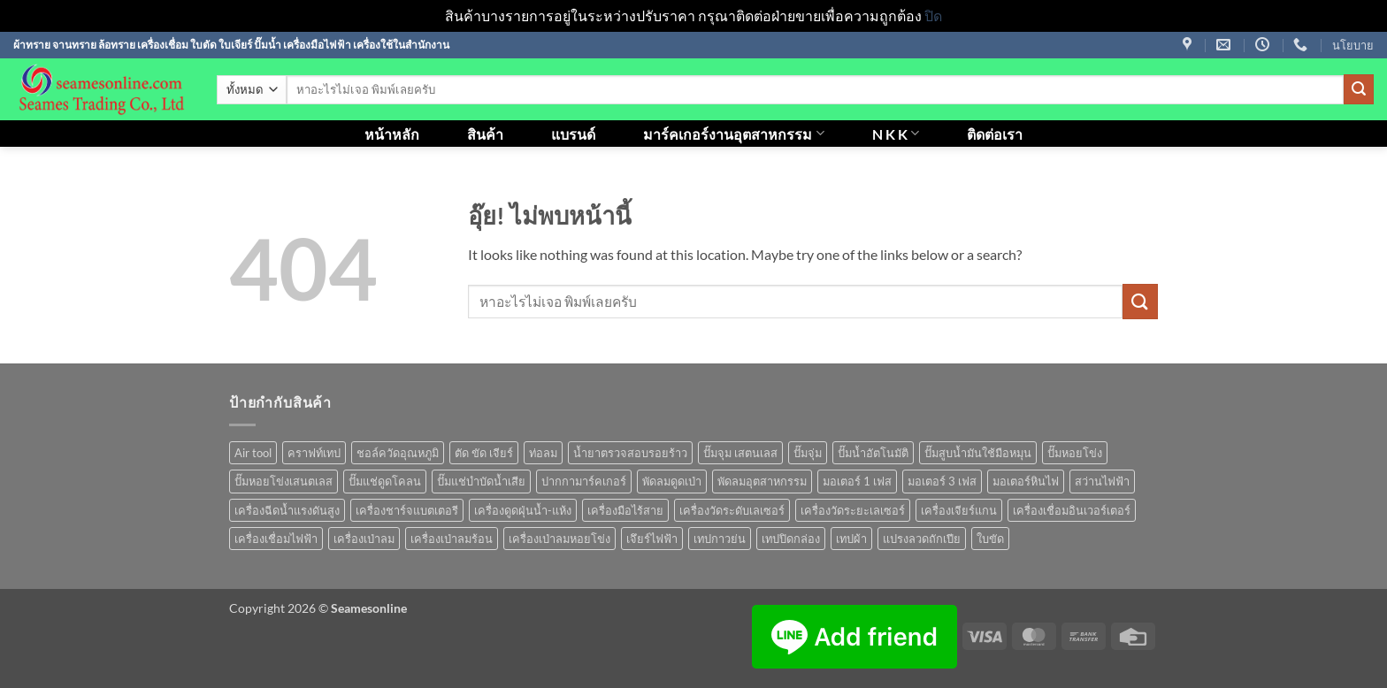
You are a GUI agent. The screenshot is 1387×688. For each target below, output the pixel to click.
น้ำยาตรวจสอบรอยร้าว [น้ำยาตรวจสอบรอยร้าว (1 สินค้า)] (630, 453)
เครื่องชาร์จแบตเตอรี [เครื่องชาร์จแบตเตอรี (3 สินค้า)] (407, 510)
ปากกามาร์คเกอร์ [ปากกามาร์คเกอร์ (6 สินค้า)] (583, 481)
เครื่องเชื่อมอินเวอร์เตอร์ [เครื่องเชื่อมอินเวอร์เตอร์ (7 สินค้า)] (1071, 510)
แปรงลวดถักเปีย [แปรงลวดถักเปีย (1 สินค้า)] (922, 538)
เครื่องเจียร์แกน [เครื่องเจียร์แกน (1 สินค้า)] (959, 510)
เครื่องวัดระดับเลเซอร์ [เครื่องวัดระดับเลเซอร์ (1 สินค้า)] (732, 510)
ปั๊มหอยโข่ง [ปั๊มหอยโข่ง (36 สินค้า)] (1074, 453)
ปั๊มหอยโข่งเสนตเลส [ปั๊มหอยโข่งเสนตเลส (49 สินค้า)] (283, 481)
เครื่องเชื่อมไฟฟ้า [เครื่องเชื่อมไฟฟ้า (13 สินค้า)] (276, 538)
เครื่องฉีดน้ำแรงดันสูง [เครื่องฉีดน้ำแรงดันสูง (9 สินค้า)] (287, 510)
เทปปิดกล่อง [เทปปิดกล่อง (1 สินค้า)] (791, 538)
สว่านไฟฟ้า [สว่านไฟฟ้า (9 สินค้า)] (1102, 481)
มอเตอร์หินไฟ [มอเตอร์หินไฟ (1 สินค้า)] (1025, 481)
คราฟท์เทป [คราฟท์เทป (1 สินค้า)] (314, 453)
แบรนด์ (573, 134)
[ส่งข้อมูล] (1359, 89)
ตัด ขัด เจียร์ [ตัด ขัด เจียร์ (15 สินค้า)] (484, 453)
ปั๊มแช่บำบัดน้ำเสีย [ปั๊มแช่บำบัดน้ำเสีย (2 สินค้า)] (481, 481)
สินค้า (485, 134)
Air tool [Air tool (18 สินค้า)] (253, 453)
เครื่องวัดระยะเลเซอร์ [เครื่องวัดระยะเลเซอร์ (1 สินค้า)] (853, 510)
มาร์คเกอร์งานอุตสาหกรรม (733, 133)
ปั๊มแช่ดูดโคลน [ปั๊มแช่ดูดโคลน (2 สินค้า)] (385, 481)
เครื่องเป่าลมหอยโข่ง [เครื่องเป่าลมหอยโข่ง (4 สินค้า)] (559, 538)
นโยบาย (1353, 45)
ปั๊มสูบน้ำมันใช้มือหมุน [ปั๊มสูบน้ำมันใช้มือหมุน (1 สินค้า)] (977, 453)
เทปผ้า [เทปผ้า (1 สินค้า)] (851, 538)
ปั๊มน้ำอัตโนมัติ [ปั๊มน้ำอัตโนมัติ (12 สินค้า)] (873, 453)
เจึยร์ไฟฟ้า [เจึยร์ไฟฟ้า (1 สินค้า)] (652, 538)
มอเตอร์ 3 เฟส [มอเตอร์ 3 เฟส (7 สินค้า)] (942, 481)
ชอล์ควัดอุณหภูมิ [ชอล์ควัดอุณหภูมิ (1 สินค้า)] (397, 453)
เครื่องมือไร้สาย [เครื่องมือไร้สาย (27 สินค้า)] (625, 510)
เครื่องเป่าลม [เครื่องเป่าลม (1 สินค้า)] (364, 538)
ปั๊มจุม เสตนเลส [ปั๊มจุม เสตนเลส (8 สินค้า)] (740, 453)
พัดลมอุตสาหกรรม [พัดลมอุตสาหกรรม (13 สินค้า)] (762, 481)
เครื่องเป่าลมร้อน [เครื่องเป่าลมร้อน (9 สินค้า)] (451, 538)
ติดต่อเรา (995, 134)
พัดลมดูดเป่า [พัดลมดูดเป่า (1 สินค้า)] (671, 481)
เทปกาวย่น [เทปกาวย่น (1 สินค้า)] (720, 538)
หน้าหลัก (391, 134)
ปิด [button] (933, 15)
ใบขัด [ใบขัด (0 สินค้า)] (990, 538)
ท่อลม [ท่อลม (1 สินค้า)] (543, 453)
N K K (895, 133)
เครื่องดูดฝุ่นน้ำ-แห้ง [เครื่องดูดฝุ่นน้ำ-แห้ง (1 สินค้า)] (522, 510)
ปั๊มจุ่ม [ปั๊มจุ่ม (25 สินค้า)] (807, 453)
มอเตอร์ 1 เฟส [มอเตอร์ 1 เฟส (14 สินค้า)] (857, 481)
